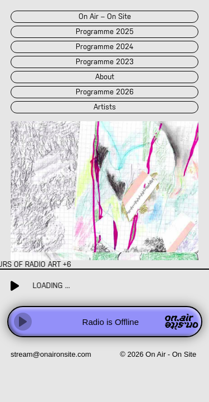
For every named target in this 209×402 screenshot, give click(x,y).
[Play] (23, 322)
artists (105, 107)
